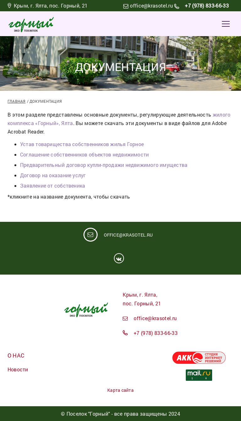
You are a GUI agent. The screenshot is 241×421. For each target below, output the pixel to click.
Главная (17, 101)
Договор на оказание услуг (53, 175)
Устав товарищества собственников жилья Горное (82, 144)
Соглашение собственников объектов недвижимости (84, 154)
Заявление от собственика (52, 185)
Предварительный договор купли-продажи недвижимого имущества (103, 164)
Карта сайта (120, 390)
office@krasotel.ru (151, 5)
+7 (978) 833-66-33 (206, 5)
